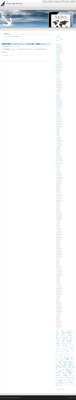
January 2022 (58, 120)
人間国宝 (67, 359)
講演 (57, 40)
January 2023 (58, 101)
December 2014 (59, 251)
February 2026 (59, 44)
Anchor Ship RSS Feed (60, 389)
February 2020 (59, 155)
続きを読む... (4, 52)
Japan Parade (65, 338)
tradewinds (6, 55)
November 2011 (59, 308)
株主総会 (65, 374)
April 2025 (58, 59)
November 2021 (59, 123)
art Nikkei (62, 330)
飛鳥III (62, 383)
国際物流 (58, 366)
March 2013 (58, 283)
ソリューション (11, 55)
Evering (61, 335)
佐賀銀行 (70, 361)
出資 (61, 364)
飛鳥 (71, 382)
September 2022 (59, 107)
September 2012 (59, 293)
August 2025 (58, 53)
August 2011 (58, 313)
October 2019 (58, 161)
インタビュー (66, 346)
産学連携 (65, 375)
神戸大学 (61, 377)
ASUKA (57, 332)
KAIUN (71, 338)
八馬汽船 (59, 362)
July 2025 (58, 55)
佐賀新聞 (65, 361)
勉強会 (65, 364)
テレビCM (67, 351)
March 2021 (58, 135)
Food (66, 335)
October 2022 (58, 106)
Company (50, 1)
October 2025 (58, 50)
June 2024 (58, 75)
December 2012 (59, 288)
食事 (60, 385)
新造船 (67, 369)
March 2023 (58, 98)
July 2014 (58, 259)
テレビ (62, 351)
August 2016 (58, 220)
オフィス (64, 348)
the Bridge (69, 343)
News (63, 1)
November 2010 (59, 327)
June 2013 (58, 279)
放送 (63, 369)
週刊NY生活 (68, 380)
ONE (63, 340)
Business (57, 1)
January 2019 (58, 175)
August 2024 (58, 72)
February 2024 (59, 81)
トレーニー (61, 353)
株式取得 (70, 374)
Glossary (73, 1)
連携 (64, 380)
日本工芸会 (60, 370)
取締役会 (70, 364)
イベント (59, 346)
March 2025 (58, 61)
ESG (67, 1)
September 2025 (59, 52)
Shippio (58, 343)
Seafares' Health (69, 341)
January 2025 (58, 64)
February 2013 (59, 285)
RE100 (63, 341)
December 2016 (59, 214)
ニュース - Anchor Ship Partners (12, 36)
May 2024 (58, 76)
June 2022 (58, 112)
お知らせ (58, 35)
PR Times (58, 341)
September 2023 (59, 89)
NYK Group (58, 340)
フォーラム (66, 356)
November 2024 (59, 67)
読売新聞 (60, 380)
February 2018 (59, 192)
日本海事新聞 (68, 370)
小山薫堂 (65, 367)
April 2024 (58, 78)
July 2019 (58, 166)
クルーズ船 (70, 348)
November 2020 (59, 141)
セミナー (58, 37)
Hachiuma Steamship (64, 337)
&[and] (57, 330)
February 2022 (59, 118)
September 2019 (59, 163)
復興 (60, 369)
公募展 (64, 362)
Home (45, 1)
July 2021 (58, 129)
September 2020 (59, 144)
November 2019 (59, 160)
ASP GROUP (68, 330)
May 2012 (58, 299)
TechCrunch (63, 343)
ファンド (60, 356)
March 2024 (58, 79)
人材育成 (61, 359)
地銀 (60, 367)
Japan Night (58, 338)
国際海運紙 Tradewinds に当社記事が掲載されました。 (27, 44)
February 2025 (59, 62)
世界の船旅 (66, 357)
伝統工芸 (60, 361)
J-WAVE (71, 337)
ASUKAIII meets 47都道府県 (67, 332)
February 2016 (59, 229)
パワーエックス (63, 354)
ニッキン (67, 353)
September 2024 (59, 70)
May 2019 (58, 169)
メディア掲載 (16, 46)
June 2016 (58, 223)
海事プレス (58, 375)
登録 (69, 375)
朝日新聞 (59, 374)
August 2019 (58, 164)
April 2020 (58, 152)
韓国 (67, 382)
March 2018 (58, 191)
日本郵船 (63, 372)
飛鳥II (57, 383)
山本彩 (69, 367)
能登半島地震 (67, 377)
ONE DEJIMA (69, 340)
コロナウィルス (59, 349)
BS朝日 (63, 333)
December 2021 (59, 121)
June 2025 (58, 56)
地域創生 (64, 366)
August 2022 (58, 109)
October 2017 (58, 198)
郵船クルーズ (62, 382)
